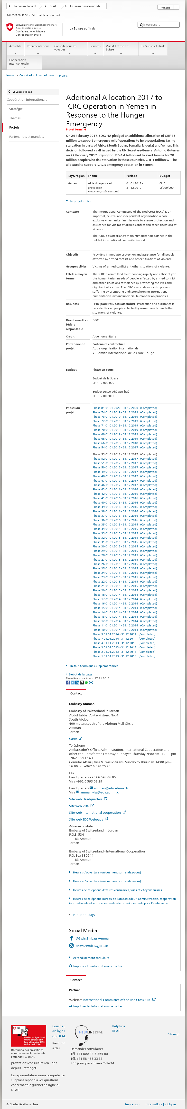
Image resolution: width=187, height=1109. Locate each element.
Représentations (38, 50)
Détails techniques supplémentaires (93, 666)
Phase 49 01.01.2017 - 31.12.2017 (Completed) (125, 471)
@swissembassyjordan (92, 946)
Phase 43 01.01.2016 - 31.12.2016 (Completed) (125, 489)
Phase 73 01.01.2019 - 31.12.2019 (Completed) (125, 416)
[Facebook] (68, 682)
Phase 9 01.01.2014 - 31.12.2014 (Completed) (124, 634)
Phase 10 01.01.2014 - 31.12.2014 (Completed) (125, 629)
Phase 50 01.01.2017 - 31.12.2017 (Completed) (125, 467)
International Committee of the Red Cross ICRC (119, 1000)
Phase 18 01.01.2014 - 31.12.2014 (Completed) (125, 594)
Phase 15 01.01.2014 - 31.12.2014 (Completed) (125, 607)
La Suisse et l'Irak (153, 50)
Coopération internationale (24, 64)
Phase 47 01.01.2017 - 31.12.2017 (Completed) (125, 480)
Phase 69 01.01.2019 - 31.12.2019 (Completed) (125, 434)
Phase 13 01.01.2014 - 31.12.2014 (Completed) (125, 616)
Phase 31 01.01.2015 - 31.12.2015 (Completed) (125, 542)
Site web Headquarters (88, 799)
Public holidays (84, 915)
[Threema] (82, 682)
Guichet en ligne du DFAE (59, 1031)
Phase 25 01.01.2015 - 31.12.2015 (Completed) (125, 568)
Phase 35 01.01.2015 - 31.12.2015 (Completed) (125, 524)
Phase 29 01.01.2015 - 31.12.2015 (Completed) (125, 550)
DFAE (53, 6)
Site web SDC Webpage (88, 819)
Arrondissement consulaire (90, 958)
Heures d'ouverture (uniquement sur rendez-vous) (106, 872)
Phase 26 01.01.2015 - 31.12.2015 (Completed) (125, 563)
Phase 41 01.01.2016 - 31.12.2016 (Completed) (125, 498)
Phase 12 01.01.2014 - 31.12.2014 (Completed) (125, 621)
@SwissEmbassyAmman (93, 938)
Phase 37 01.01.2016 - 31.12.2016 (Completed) (125, 515)
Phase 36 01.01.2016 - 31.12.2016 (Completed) (125, 520)
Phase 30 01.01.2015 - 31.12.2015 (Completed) (125, 546)
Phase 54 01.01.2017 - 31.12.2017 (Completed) (125, 447)
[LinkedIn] (77, 682)
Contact (74, 693)
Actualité (15, 50)
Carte (75, 739)
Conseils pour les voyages (69, 50)
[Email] (91, 682)
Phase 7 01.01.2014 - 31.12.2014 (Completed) (124, 638)
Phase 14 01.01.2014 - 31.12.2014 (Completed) (125, 612)
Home (10, 75)
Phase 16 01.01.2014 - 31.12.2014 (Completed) (125, 603)
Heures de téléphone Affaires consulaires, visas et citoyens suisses (117, 890)
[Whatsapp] (86, 682)
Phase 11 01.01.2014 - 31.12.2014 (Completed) (125, 625)
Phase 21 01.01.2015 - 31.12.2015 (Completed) (125, 585)
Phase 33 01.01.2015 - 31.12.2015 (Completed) (125, 533)
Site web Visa (81, 806)
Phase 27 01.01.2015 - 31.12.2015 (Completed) (125, 559)
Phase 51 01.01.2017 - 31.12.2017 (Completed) (125, 463)
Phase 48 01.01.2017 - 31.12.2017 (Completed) (125, 476)
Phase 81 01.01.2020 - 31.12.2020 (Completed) (125, 407)
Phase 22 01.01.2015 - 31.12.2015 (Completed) (125, 581)
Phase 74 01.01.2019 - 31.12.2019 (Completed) (125, 412)
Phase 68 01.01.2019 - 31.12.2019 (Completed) (125, 438)
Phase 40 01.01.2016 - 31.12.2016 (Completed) (125, 502)
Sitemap (173, 1034)
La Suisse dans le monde (85, 6)
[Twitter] (73, 682)
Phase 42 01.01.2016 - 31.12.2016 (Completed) (125, 493)
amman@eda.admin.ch (111, 788)
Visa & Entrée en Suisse (121, 50)
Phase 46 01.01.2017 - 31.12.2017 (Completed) (125, 484)
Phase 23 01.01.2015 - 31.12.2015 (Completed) (125, 577)
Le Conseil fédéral (25, 6)
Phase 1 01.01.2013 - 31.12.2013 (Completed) (124, 656)
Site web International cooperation (97, 812)
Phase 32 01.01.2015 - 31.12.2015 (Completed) (125, 537)
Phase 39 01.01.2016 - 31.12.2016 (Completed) (125, 506)
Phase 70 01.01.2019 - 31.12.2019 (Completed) (125, 429)
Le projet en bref (81, 201)
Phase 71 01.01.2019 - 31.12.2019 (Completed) (125, 425)
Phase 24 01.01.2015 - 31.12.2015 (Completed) (125, 572)
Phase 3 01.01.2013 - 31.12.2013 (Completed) (124, 647)
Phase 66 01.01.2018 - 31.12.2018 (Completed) (125, 443)
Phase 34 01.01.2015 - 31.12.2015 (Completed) (125, 528)
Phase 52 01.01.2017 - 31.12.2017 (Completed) (125, 458)
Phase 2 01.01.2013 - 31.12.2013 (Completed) (124, 651)
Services (95, 50)
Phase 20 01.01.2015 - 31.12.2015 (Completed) (125, 590)
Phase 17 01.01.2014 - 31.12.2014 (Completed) (125, 599)
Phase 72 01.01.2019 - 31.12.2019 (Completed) (125, 421)
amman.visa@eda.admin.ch (100, 792)
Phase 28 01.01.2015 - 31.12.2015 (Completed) (125, 555)
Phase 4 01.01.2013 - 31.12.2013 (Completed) (124, 642)
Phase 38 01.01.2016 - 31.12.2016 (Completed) (125, 511)
